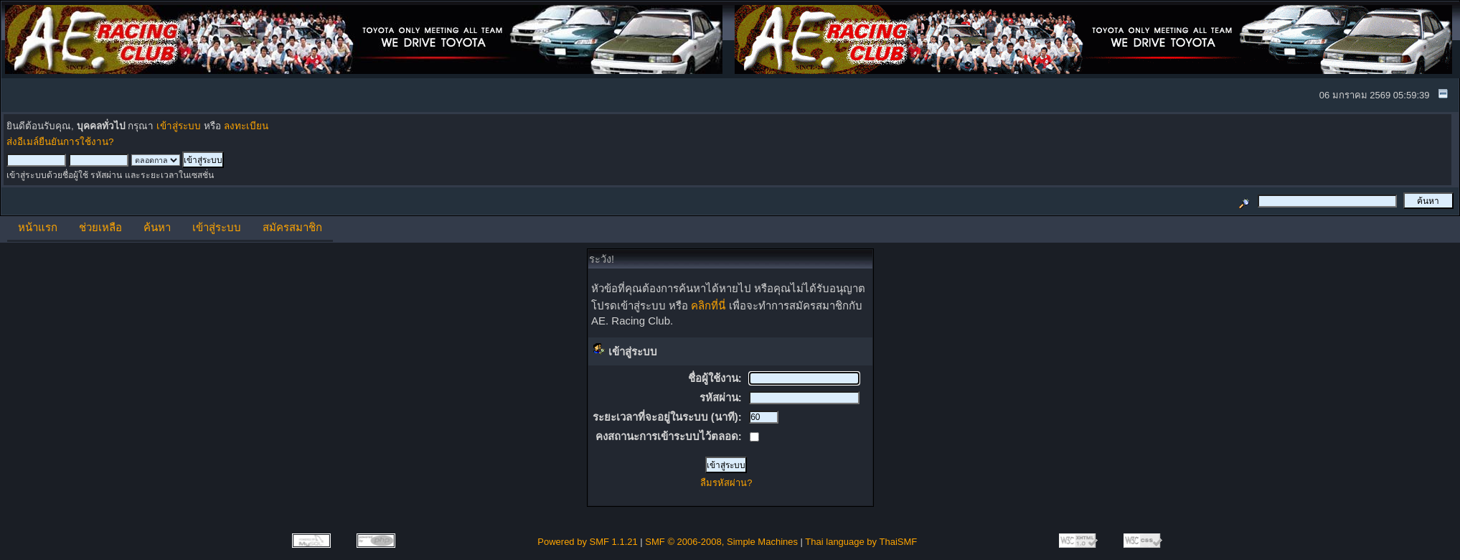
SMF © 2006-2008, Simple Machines (721, 541)
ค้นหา (157, 227)
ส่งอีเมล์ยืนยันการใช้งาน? (60, 141)
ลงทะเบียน (246, 126)
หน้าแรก (37, 227)
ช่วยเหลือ (100, 227)
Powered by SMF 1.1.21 (587, 541)
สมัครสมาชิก (292, 227)
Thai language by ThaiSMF (861, 541)
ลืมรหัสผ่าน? (726, 482)
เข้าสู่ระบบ (178, 126)
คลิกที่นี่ (708, 305)
